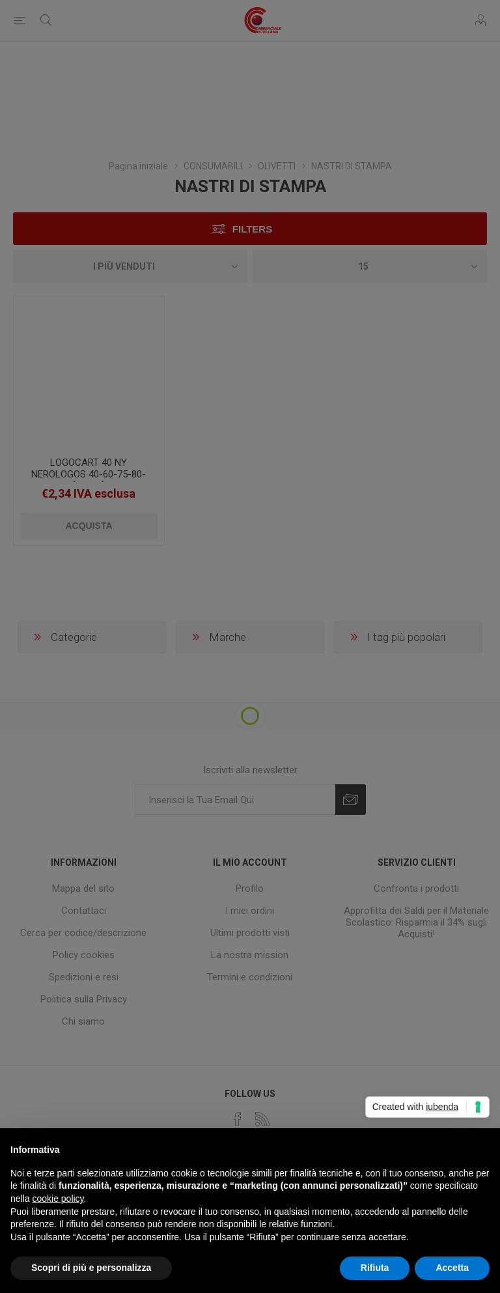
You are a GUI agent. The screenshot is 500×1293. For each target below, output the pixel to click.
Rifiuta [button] (375, 1267)
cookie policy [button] (57, 1198)
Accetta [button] (452, 1267)
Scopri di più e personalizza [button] (91, 1267)
